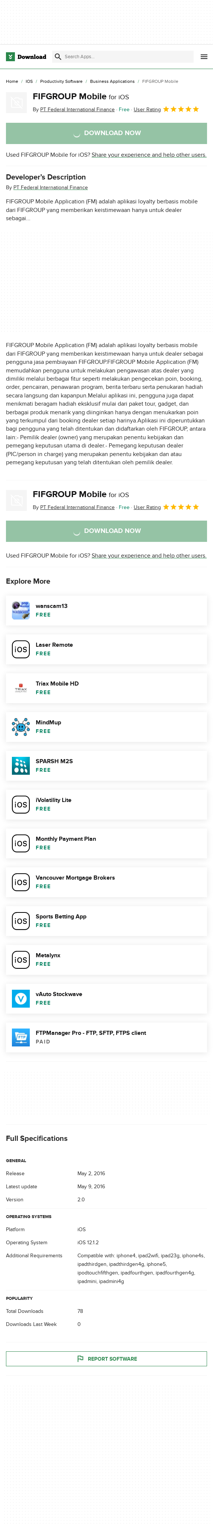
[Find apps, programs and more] (123, 57)
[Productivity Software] (61, 81)
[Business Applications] (112, 81)
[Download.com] (26, 56)
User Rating (167, 109)
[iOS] (29, 81)
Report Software (106, 1358)
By (74, 109)
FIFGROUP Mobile (81, 96)
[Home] (12, 81)
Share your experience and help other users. (149, 155)
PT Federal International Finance (50, 187)
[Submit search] (58, 57)
